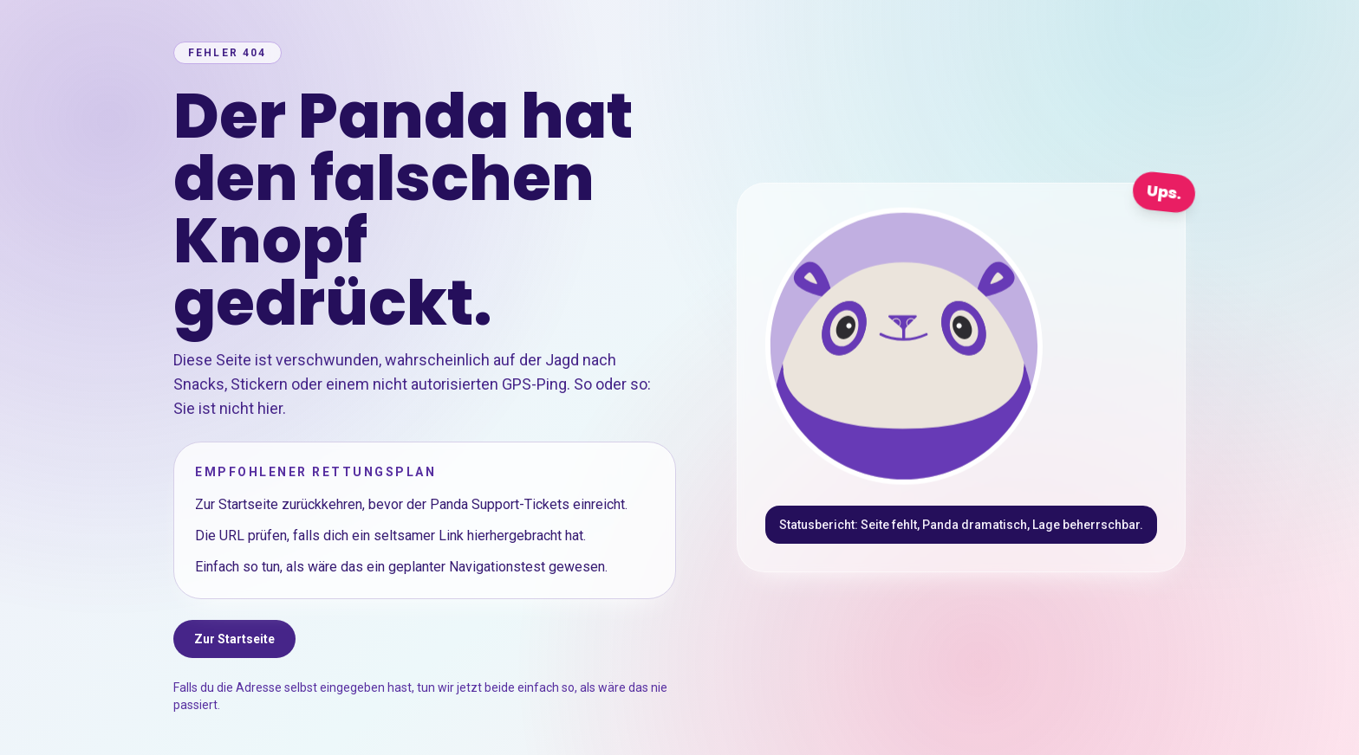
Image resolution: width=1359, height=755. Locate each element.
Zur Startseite (234, 639)
